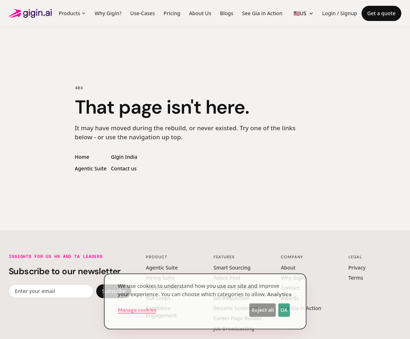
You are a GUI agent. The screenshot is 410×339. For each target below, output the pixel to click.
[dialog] (205, 299)
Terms (355, 277)
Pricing (172, 13)
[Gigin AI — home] (30, 13)
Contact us (123, 168)
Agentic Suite (91, 168)
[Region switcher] (303, 13)
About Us (200, 13)
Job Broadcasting (234, 328)
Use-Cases (142, 13)
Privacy (357, 267)
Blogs (226, 13)
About (288, 267)
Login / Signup (339, 13)
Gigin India (124, 156)
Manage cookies (137, 308)
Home (82, 156)
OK (284, 308)
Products (72, 13)
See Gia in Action (262, 13)
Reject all (263, 308)
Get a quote (381, 13)
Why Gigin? (107, 13)
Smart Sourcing (232, 267)
